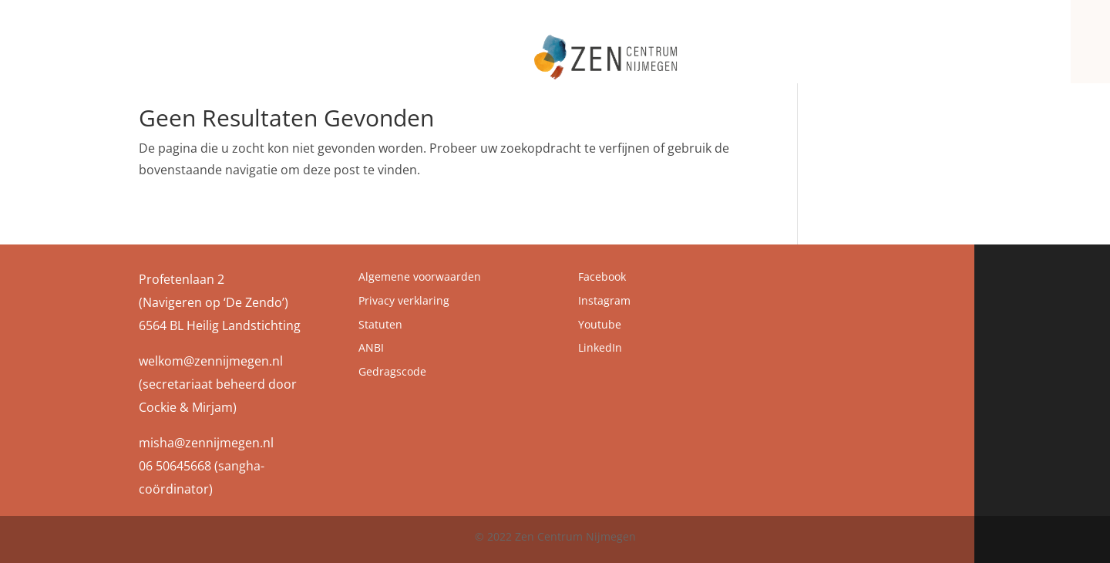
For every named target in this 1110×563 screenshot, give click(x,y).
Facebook (602, 276)
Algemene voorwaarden (419, 276)
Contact (1027, 48)
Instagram (604, 300)
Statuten (380, 324)
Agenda (909, 48)
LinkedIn (600, 347)
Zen (652, 48)
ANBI (371, 347)
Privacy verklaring (403, 300)
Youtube (599, 324)
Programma (826, 48)
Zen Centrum (729, 48)
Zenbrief (968, 48)
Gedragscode (392, 371)
